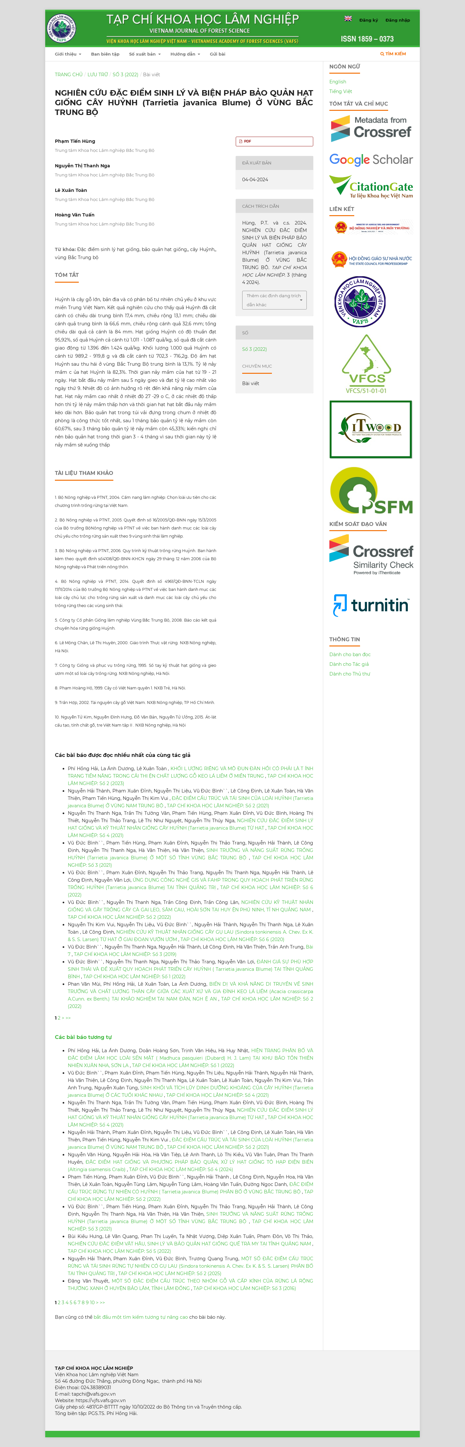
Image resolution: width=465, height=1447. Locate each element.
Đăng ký (368, 20)
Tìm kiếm (393, 53)
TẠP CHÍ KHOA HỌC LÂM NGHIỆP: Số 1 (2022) (134, 977)
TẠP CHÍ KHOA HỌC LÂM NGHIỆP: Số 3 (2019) (125, 954)
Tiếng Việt (340, 91)
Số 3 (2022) (126, 75)
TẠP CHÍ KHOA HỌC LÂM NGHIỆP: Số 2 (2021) (218, 806)
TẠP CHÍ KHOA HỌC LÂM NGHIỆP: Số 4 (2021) (217, 1095)
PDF (247, 141)
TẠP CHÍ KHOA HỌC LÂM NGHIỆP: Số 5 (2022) (119, 1251)
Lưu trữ (98, 75)
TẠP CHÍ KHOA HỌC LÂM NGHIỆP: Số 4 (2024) (181, 1169)
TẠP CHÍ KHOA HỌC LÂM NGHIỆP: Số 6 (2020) (232, 939)
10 (92, 1302)
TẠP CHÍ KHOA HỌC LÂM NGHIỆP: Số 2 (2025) (170, 1273)
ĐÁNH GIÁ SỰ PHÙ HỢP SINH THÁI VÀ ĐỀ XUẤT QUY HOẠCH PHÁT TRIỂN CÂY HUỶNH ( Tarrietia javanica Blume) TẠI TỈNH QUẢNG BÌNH (190, 969)
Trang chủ (69, 75)
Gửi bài (217, 54)
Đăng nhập (398, 20)
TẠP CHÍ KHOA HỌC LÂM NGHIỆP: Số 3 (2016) (244, 1288)
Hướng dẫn (183, 54)
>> (68, 1018)
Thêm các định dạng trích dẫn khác (274, 300)
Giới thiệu (66, 54)
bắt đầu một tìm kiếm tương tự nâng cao (141, 1317)
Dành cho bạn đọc (350, 654)
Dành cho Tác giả (349, 664)
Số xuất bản (143, 54)
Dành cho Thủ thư (349, 674)
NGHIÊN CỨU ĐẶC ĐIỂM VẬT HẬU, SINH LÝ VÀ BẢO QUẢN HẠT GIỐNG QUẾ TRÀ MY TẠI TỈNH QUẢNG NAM (190, 1244)
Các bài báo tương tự (83, 1037)
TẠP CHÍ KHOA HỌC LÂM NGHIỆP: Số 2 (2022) (119, 917)
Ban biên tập (105, 54)
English (337, 82)
